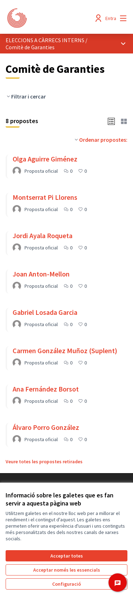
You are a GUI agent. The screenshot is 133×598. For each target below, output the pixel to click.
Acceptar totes (66, 556)
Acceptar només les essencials (66, 570)
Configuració (66, 584)
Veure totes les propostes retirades (44, 461)
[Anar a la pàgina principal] (51, 18)
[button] (111, 121)
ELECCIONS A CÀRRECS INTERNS (45, 40)
